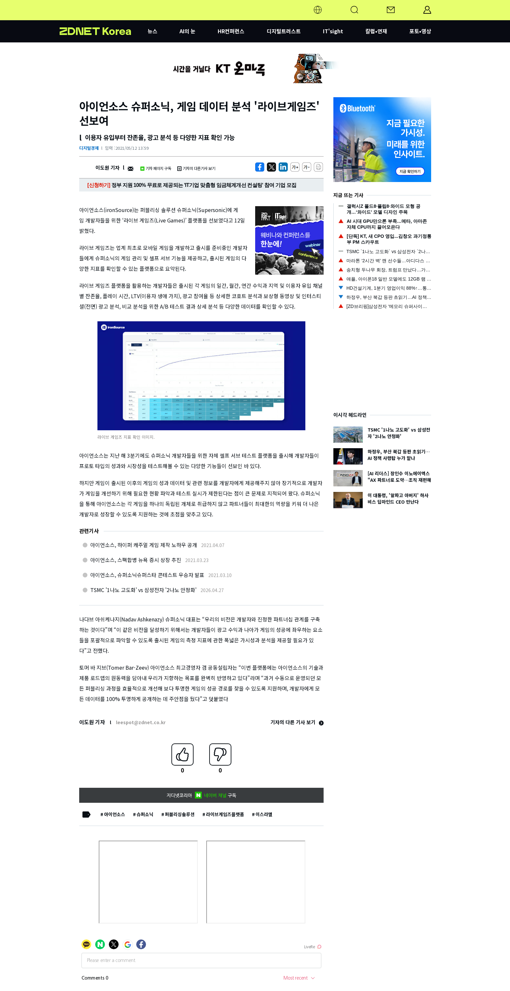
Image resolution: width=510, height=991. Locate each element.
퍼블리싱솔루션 (180, 814)
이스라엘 (263, 814)
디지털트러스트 (284, 31)
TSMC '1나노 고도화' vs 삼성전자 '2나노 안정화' (143, 590)
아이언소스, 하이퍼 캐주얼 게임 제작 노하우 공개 (143, 545)
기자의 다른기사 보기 (196, 168)
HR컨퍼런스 (231, 31)
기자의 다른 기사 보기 (297, 722)
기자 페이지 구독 (155, 168)
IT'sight (333, 31)
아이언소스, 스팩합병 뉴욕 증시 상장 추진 (135, 560)
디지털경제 (89, 148)
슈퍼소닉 (145, 814)
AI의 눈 (188, 31)
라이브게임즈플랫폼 (225, 814)
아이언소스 (114, 814)
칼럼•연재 (376, 31)
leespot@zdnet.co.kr (141, 722)
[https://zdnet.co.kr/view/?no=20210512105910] (259, 167)
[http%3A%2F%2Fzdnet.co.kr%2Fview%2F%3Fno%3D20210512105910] (283, 167)
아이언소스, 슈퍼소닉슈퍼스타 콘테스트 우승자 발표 (147, 575)
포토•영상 (420, 31)
